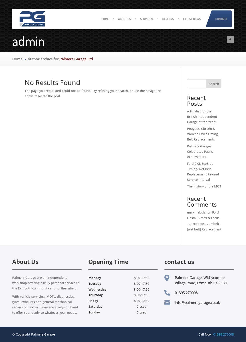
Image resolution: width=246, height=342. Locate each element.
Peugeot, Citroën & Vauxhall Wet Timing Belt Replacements (202, 133)
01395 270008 (223, 334)
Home (105, 19)
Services (146, 19)
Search (214, 84)
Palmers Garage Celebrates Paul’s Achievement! (200, 151)
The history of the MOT (204, 186)
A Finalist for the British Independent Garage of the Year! (202, 116)
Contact (221, 19)
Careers (168, 19)
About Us (124, 19)
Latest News (192, 19)
